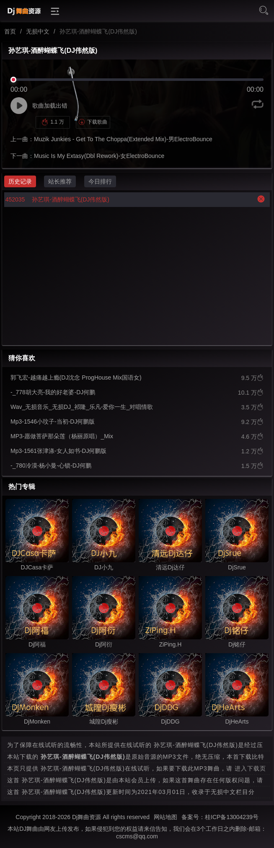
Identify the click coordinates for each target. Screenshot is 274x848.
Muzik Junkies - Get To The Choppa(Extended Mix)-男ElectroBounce (123, 139)
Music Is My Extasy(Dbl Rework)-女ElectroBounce (99, 156)
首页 (10, 31)
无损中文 (37, 31)
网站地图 (165, 817)
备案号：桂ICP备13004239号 (219, 817)
